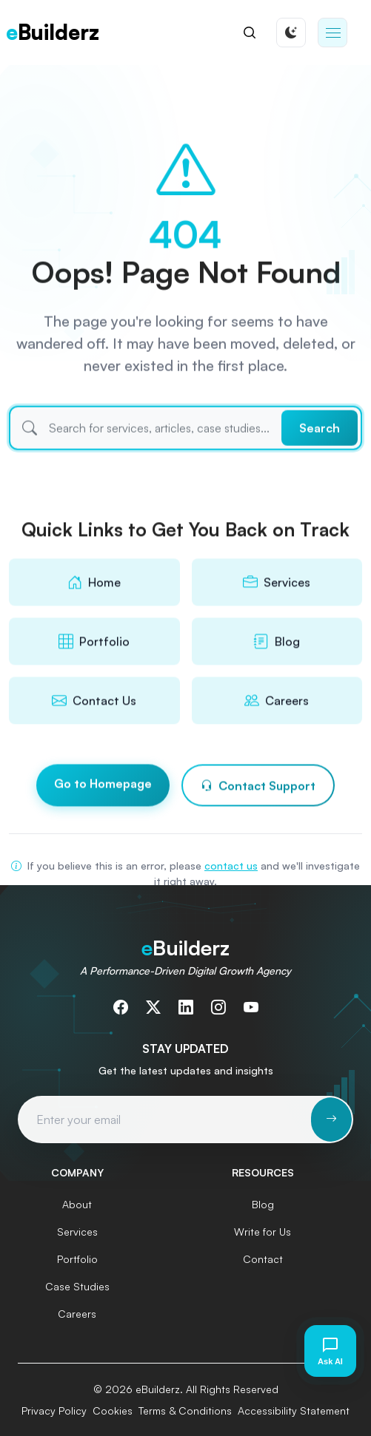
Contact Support (258, 789)
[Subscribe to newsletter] (331, 1119)
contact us (231, 865)
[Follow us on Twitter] (153, 1007)
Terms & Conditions (185, 1410)
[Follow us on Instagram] (218, 1007)
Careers (77, 1313)
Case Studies (77, 1286)
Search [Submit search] (319, 445)
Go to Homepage (103, 786)
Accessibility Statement (294, 1410)
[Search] (249, 32)
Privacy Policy (54, 1410)
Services (77, 1231)
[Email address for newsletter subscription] (165, 1119)
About (77, 1204)
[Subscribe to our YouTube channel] (251, 1007)
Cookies (113, 1410)
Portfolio (77, 1259)
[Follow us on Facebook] (120, 1007)
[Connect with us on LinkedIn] (185, 1007)
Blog (263, 1204)
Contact (263, 1259)
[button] (332, 32)
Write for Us (262, 1231)
